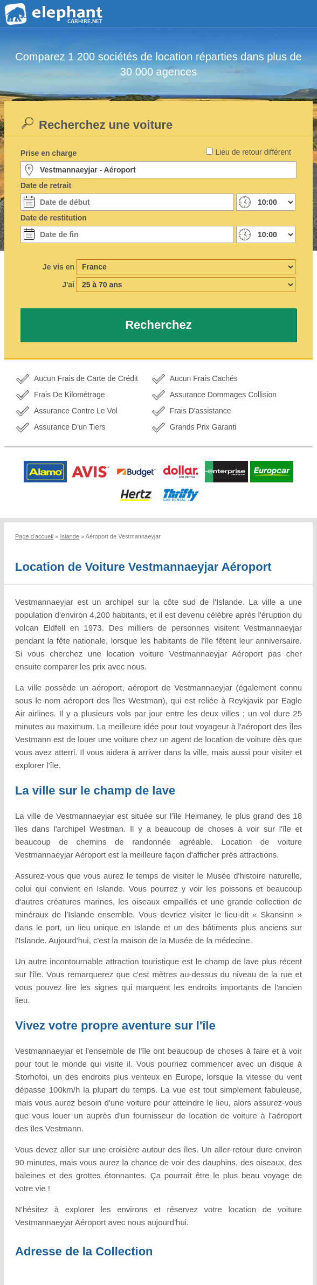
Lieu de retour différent (253, 152)
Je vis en (58, 266)
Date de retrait (45, 185)
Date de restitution (53, 217)
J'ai (68, 284)
